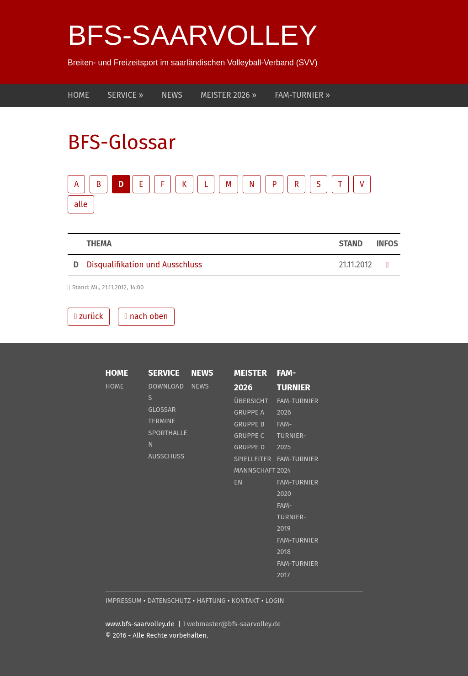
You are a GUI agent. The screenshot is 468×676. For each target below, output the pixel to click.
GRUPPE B (249, 424)
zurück (88, 316)
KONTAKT (246, 600)
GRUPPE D (249, 447)
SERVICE (122, 95)
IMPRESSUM (124, 600)
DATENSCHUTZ (169, 600)
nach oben (146, 316)
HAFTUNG (211, 600)
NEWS (172, 95)
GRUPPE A (249, 412)
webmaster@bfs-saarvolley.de (234, 624)
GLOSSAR (162, 409)
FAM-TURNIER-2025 (291, 436)
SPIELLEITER (252, 459)
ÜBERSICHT (251, 401)
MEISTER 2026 (226, 95)
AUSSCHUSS (166, 456)
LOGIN (275, 600)
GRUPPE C (249, 435)
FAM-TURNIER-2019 (291, 517)
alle (80, 204)
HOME (78, 95)
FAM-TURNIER (300, 95)
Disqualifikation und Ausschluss (144, 265)
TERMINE (161, 421)
